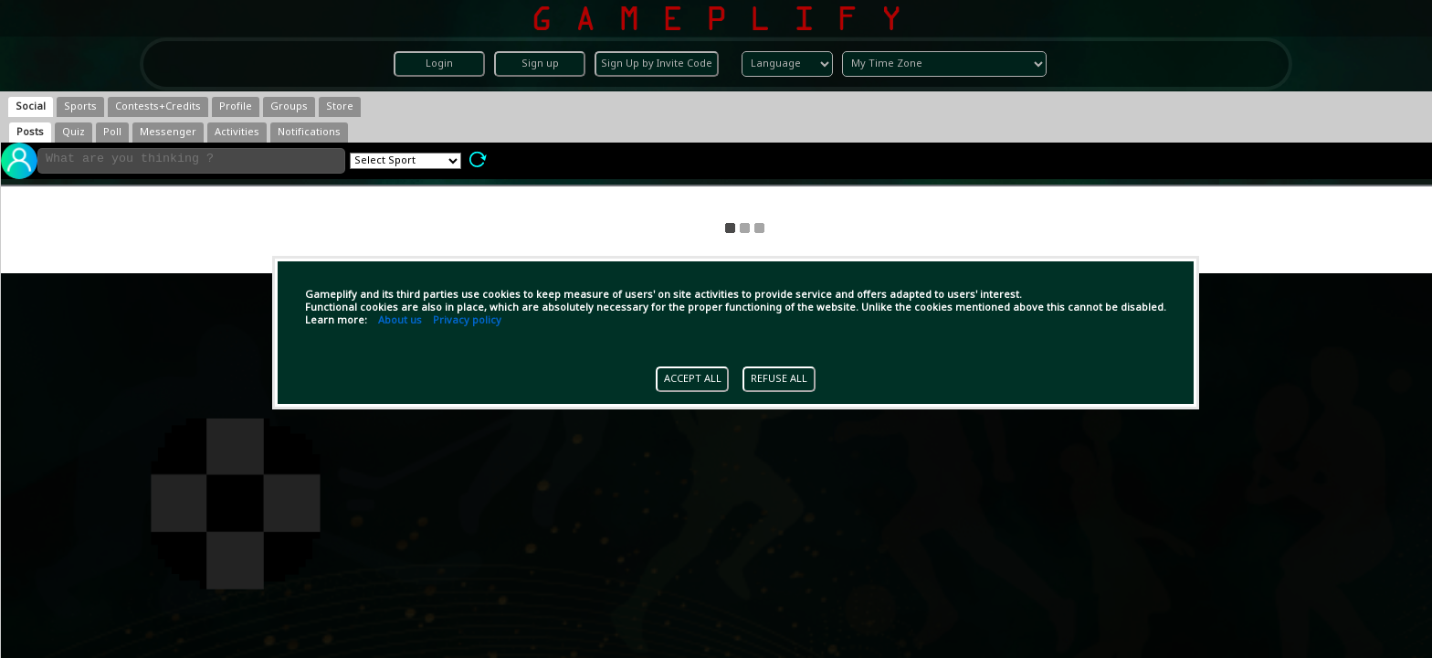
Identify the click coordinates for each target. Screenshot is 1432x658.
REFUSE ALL (779, 379)
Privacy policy (467, 320)
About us (400, 320)
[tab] (30, 107)
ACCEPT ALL (692, 379)
